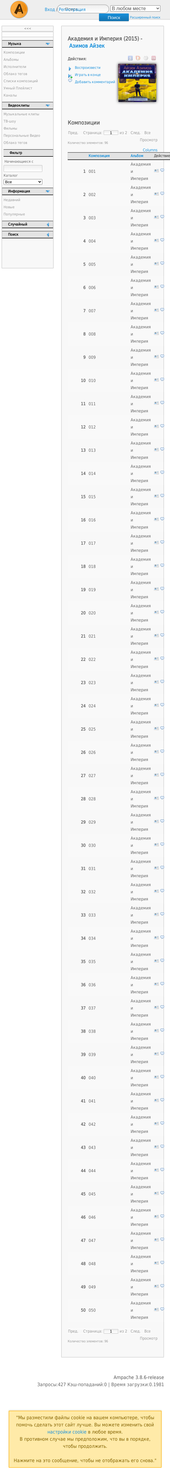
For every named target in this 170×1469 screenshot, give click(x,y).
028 (92, 798)
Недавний (12, 200)
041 (92, 1101)
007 (92, 310)
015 (92, 496)
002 (92, 194)
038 (92, 1031)
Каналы (10, 95)
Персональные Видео (22, 135)
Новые (9, 207)
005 (92, 264)
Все (147, 133)
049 (92, 1287)
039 (92, 1054)
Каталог (11, 175)
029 (92, 822)
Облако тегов (15, 74)
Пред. (73, 133)
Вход (50, 9)
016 (92, 520)
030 (92, 845)
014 (92, 473)
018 (92, 566)
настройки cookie (66, 1432)
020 (92, 613)
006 (92, 287)
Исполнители (15, 67)
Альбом (137, 156)
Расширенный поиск (145, 17)
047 (92, 1240)
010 (92, 380)
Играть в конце (88, 75)
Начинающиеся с (18, 161)
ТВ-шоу (10, 121)
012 (92, 427)
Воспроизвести (88, 68)
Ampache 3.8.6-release (139, 1377)
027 (92, 775)
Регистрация (72, 9)
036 (92, 984)
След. (136, 133)
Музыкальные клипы (21, 114)
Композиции (14, 52)
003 (92, 217)
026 (92, 752)
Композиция (99, 156)
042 (92, 1124)
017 (92, 543)
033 (92, 915)
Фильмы (10, 128)
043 (92, 1147)
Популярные (14, 214)
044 (92, 1170)
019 (92, 589)
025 (92, 729)
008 (92, 334)
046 (92, 1217)
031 (92, 868)
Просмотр (148, 140)
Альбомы (11, 60)
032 (92, 891)
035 (92, 961)
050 (92, 1310)
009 (92, 357)
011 (92, 403)
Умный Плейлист (18, 88)
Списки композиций (21, 81)
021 (92, 636)
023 (92, 682)
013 (92, 450)
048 (92, 1263)
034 (92, 938)
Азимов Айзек (87, 46)
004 (92, 241)
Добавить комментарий (95, 82)
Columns (150, 150)
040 (92, 1077)
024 (92, 706)
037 (92, 1008)
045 (92, 1194)
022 (92, 659)
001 (92, 171)
